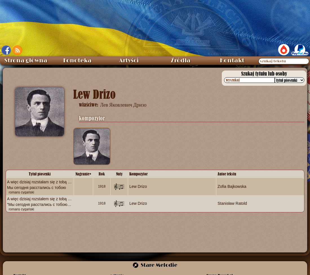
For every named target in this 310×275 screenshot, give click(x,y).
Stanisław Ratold (232, 203)
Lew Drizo (138, 186)
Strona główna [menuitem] (25, 60)
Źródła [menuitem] (181, 60)
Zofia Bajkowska (232, 186)
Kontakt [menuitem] (232, 60)
